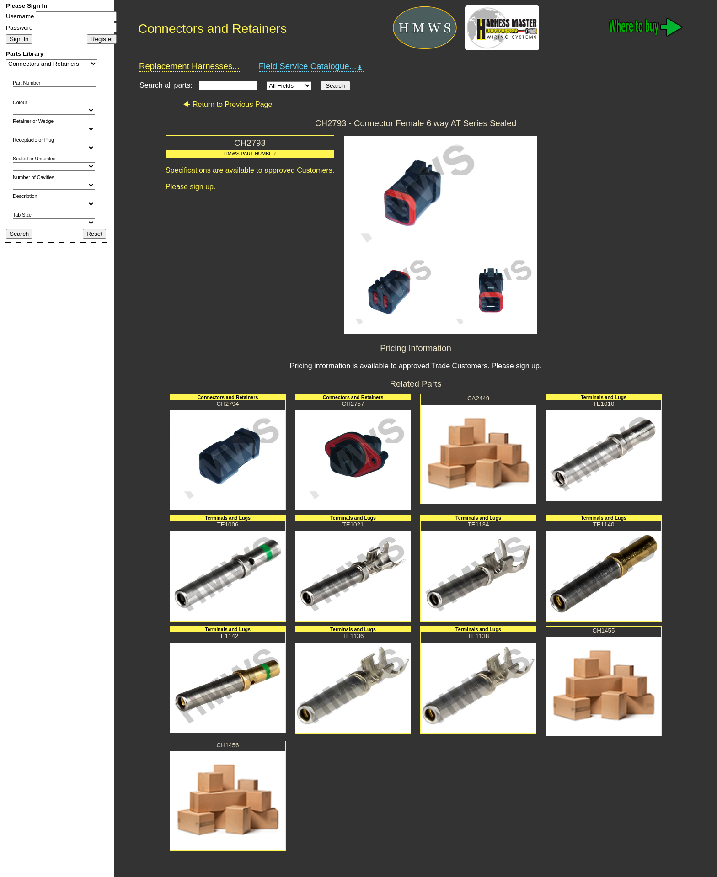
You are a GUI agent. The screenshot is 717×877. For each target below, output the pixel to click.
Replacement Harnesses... (189, 66)
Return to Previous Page (227, 104)
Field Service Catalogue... (311, 66)
